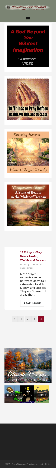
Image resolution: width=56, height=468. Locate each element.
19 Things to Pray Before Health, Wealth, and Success (33, 256)
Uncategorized (26, 267)
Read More (32, 303)
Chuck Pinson (36, 264)
